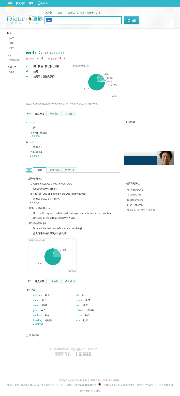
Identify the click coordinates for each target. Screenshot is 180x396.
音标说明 (14, 59)
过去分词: (46, 104)
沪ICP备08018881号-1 (85, 385)
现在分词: (64, 104)
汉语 (60, 12)
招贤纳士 (117, 380)
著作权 (76, 349)
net (78, 295)
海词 (10, 3)
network (38, 295)
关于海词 (63, 380)
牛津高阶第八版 (135, 189)
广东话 (80, 12)
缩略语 (90, 12)
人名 (98, 12)
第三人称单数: (85, 104)
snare (36, 305)
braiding (38, 320)
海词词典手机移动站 (90, 390)
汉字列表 (106, 380)
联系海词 (84, 380)
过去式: (29, 104)
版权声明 (73, 380)
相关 (11, 48)
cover (79, 315)
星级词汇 (95, 380)
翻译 (31, 3)
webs (95, 103)
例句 (11, 43)
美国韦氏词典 (134, 194)
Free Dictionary (135, 205)
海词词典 (25, 385)
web (11, 71)
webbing (74, 103)
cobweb (80, 310)
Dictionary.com (135, 200)
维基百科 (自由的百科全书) (141, 210)
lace (78, 320)
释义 (11, 38)
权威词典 (20, 3)
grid (35, 310)
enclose (37, 315)
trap (78, 305)
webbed (37, 103)
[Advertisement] (87, 37)
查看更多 (36, 136)
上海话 (71, 12)
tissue (79, 300)
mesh (36, 300)
